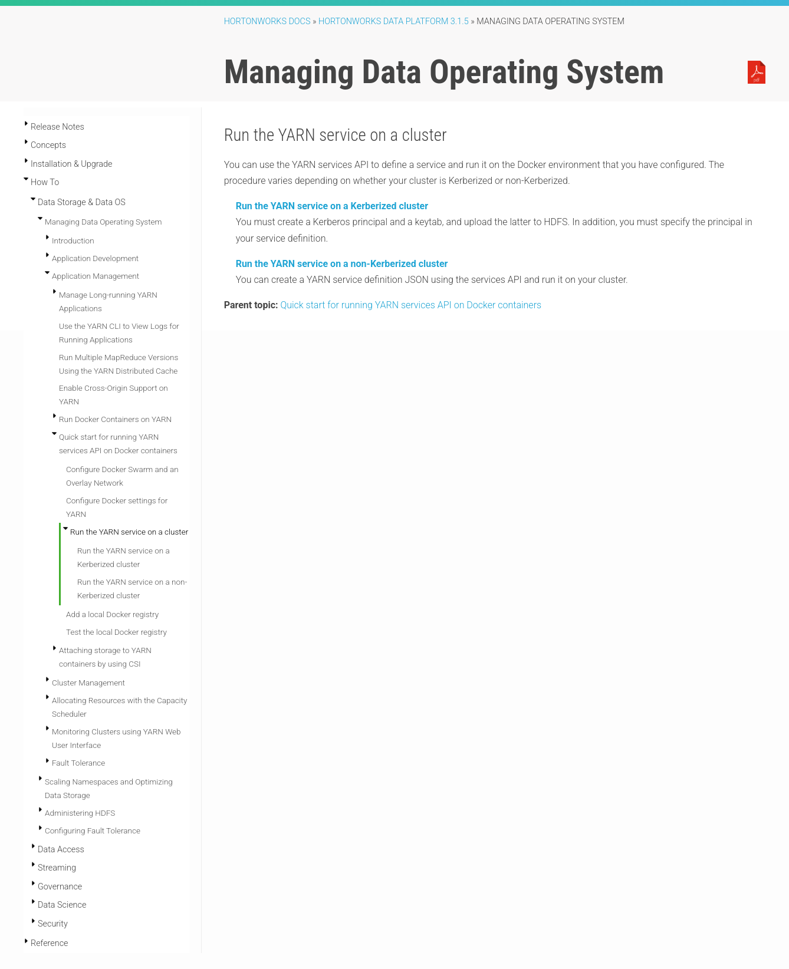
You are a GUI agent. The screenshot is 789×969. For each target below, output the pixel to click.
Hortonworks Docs (267, 22)
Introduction (73, 240)
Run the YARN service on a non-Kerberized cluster (342, 263)
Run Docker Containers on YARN (115, 419)
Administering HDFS (80, 813)
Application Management (95, 276)
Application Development (95, 258)
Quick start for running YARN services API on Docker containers (410, 305)
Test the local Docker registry (116, 632)
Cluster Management (88, 682)
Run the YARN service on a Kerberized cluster (332, 206)
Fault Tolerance (78, 762)
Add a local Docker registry (112, 614)
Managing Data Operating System (103, 221)
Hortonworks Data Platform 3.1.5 (393, 22)
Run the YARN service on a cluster (129, 531)
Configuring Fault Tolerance (92, 830)
